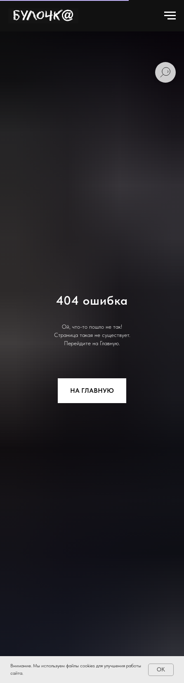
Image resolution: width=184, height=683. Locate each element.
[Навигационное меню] (170, 16)
